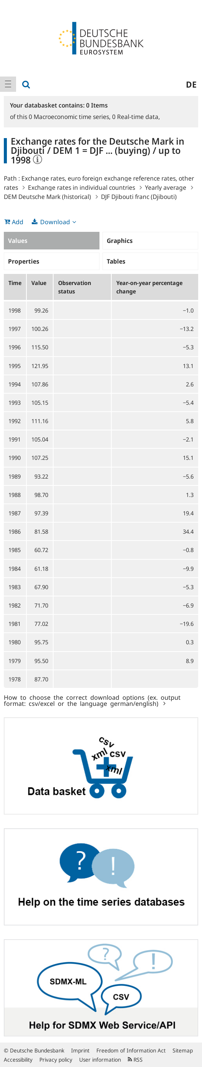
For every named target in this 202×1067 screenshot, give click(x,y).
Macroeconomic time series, (70, 116)
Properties (23, 261)
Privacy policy (55, 1059)
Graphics (120, 240)
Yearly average (165, 187)
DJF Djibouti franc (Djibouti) (139, 196)
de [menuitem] (191, 84)
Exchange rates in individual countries (81, 187)
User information (100, 1059)
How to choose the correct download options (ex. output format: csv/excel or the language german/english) (92, 700)
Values (18, 240)
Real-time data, (136, 116)
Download (55, 221)
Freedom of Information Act (131, 1050)
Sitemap (183, 1050)
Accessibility (18, 1059)
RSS (135, 1059)
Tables (116, 261)
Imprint (80, 1050)
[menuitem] (8, 84)
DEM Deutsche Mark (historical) (47, 196)
